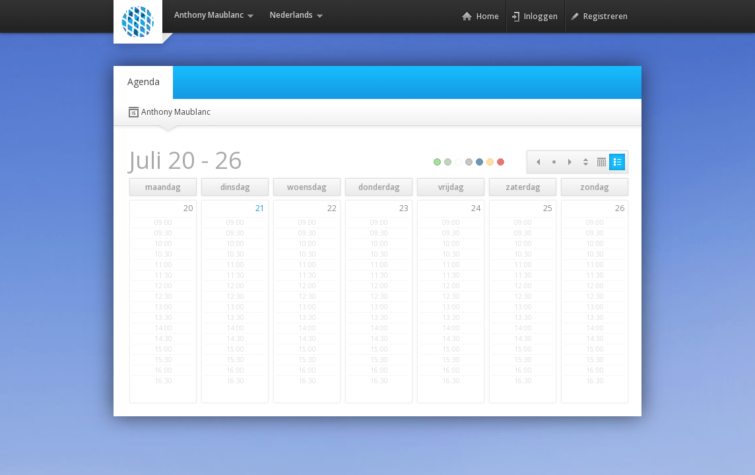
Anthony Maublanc (169, 112)
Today (554, 162)
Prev (538, 162)
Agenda (143, 81)
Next (569, 162)
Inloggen (534, 16)
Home (480, 16)
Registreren (599, 16)
